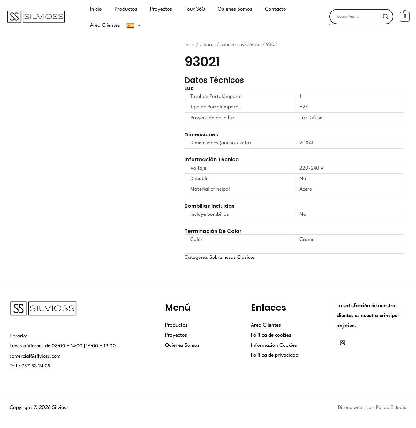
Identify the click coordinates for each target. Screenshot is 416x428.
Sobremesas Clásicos (242, 35)
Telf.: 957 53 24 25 (30, 356)
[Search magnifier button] (385, 11)
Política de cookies (271, 325)
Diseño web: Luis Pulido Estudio (370, 397)
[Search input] (358, 11)
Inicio (190, 35)
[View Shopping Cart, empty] (405, 11)
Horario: (19, 326)
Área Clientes (266, 315)
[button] (361, 19)
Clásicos (208, 35)
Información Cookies (274, 335)
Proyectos (176, 325)
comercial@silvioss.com (36, 346)
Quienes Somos (182, 335)
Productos (176, 315)
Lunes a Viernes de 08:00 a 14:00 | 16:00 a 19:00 (63, 336)
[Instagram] (343, 333)
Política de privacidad (275, 345)
